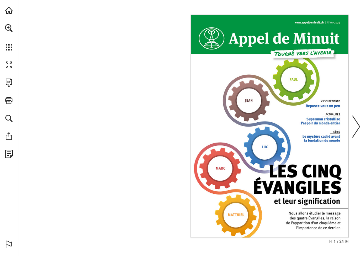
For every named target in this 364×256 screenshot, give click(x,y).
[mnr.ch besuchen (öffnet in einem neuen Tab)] (9, 10)
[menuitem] (9, 37)
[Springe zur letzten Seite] (347, 241)
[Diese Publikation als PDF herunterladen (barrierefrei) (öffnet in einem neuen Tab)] (9, 83)
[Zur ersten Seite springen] (330, 241)
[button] (9, 28)
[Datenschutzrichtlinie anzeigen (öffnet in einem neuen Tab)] (9, 154)
